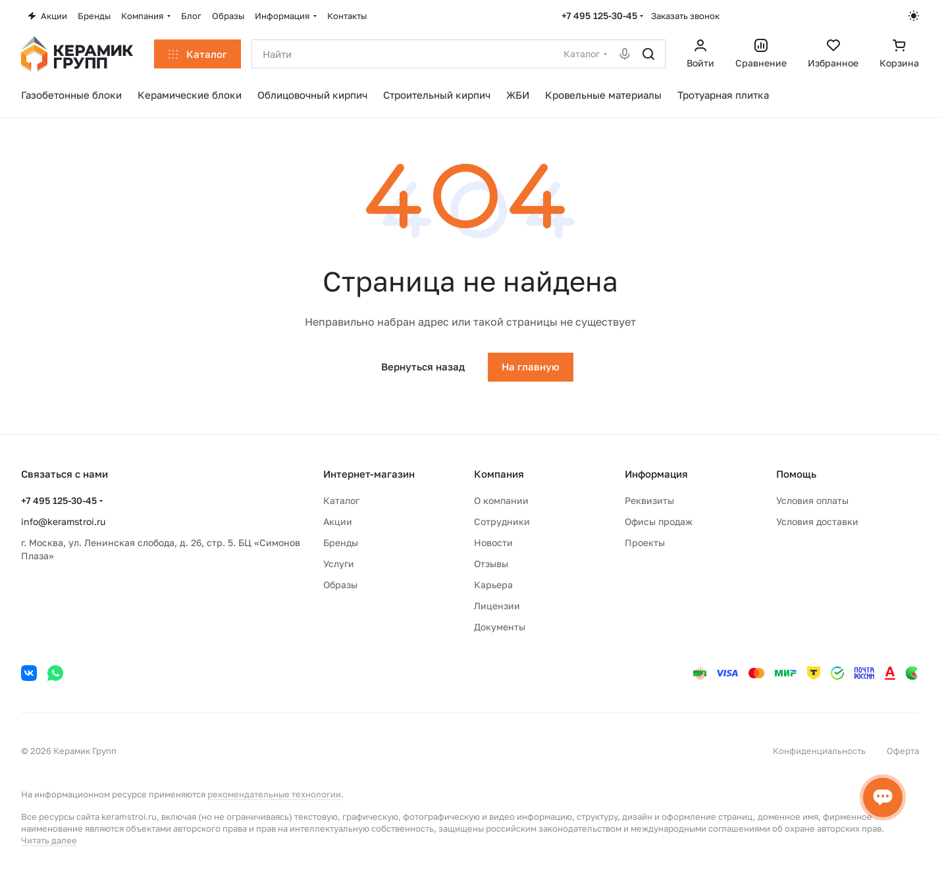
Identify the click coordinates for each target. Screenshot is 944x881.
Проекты (645, 542)
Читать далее (49, 840)
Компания (499, 474)
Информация (656, 474)
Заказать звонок (685, 16)
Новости (493, 542)
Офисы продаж (659, 521)
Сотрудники (502, 521)
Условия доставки (817, 521)
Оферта (903, 750)
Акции (337, 521)
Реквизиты (649, 500)
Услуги (338, 563)
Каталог (341, 500)
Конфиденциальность (819, 750)
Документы (499, 626)
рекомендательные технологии (274, 794)
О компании (501, 500)
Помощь (796, 474)
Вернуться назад (423, 366)
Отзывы (491, 563)
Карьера (493, 584)
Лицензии (497, 605)
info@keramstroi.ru (63, 521)
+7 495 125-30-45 (599, 15)
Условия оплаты (812, 500)
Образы (340, 584)
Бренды (340, 542)
